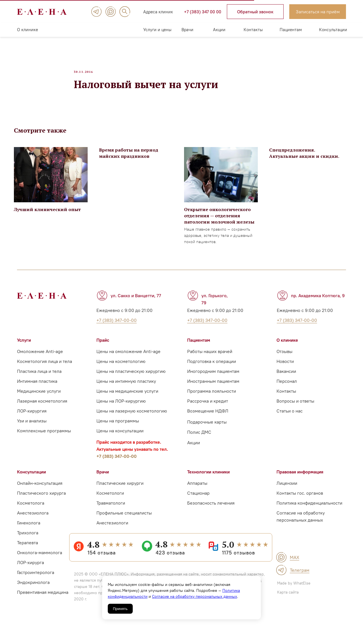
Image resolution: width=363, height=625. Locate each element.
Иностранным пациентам (213, 385)
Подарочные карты (207, 426)
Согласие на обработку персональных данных (194, 596)
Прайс (102, 344)
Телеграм (299, 574)
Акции (219, 29)
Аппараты (197, 487)
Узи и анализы (32, 425)
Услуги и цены (157, 29)
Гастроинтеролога (35, 576)
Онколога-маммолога (39, 556)
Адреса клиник (158, 11)
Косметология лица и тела (44, 365)
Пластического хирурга (41, 497)
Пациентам (291, 29)
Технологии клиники (208, 476)
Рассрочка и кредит (207, 405)
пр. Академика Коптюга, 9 (318, 299)
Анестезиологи (112, 527)
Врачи (187, 29)
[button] (255, 11)
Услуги (24, 344)
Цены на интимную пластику (126, 385)
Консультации (333, 29)
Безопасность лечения (211, 507)
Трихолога (27, 536)
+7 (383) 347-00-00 (116, 460)
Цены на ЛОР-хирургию (121, 405)
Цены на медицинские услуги (127, 395)
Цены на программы (117, 425)
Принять (120, 609)
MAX (294, 561)
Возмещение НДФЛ (207, 415)
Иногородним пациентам (213, 375)
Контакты (253, 29)
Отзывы (284, 355)
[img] (96, 11)
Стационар (198, 497)
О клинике (27, 29)
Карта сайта (288, 596)
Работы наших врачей (209, 355)
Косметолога (30, 507)
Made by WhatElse (294, 587)
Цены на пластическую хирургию (131, 375)
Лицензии (287, 487)
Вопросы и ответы (295, 405)
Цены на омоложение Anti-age (128, 355)
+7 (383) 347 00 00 (202, 11)
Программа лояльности (211, 395)
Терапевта (27, 546)
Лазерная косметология (42, 405)
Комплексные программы (44, 434)
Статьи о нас (290, 415)
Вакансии (286, 375)
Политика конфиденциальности (309, 507)
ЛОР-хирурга (30, 566)
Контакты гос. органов (300, 497)
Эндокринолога (33, 586)
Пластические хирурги (119, 487)
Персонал (287, 385)
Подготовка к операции (211, 365)
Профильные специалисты (124, 517)
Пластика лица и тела (39, 375)
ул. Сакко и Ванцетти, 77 (136, 299)
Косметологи (110, 497)
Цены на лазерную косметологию (131, 415)
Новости (285, 365)
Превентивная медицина (42, 596)
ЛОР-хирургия (32, 415)
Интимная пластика (37, 385)
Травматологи (110, 507)
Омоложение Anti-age (40, 355)
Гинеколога (28, 527)
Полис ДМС (199, 436)
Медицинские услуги (39, 395)
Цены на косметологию (120, 365)
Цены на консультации (119, 434)
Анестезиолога (32, 517)
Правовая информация (300, 476)
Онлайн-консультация (39, 487)
